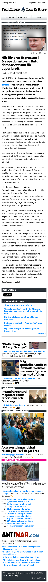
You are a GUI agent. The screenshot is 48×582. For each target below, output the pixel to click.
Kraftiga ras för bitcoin (16, 506)
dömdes (5, 84)
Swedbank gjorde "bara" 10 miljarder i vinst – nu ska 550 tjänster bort (24, 485)
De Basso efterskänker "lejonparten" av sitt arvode (23, 324)
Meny (39, 17)
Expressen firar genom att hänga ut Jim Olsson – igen (22, 329)
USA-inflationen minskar (17, 523)
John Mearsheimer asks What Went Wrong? (22, 557)
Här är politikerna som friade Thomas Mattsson (21, 318)
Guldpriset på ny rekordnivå (19, 504)
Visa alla (41, 333)
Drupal (42, 578)
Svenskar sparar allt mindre (19, 516)
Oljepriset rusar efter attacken (20, 511)
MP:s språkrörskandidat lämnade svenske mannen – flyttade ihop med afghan (33, 368)
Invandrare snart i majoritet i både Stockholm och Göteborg (14, 396)
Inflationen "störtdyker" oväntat (21, 499)
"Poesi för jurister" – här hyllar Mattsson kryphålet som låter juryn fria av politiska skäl (23, 311)
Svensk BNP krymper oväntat (19, 514)
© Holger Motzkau (38, 53)
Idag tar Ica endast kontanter (19, 518)
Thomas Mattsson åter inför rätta (19, 305)
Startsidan (8, 17)
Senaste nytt (24, 17)
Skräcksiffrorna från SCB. (14, 405)
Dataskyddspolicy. (11, 575)
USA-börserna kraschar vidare (20, 521)
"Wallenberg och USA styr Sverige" (14, 345)
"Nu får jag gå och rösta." (14, 454)
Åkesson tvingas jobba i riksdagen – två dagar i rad (20, 449)
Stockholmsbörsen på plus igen (20, 526)
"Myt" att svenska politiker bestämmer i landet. (24, 351)
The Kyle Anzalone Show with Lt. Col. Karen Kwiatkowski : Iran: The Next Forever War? (22, 561)
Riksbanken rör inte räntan (18, 509)
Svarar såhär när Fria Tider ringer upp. (19, 378)
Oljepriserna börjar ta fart (18, 501)
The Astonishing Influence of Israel (18, 565)
